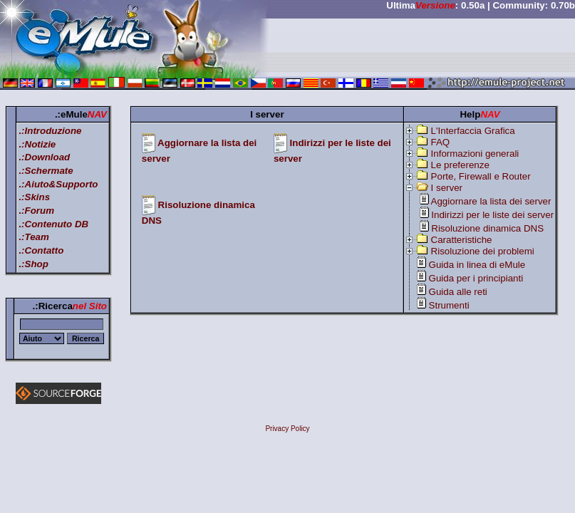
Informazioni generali (475, 153)
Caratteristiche (461, 239)
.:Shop (33, 264)
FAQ (440, 142)
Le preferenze (460, 165)
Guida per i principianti (476, 278)
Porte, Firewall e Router (481, 176)
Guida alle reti (458, 291)
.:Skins (34, 197)
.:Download (44, 157)
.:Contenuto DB (53, 224)
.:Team (33, 237)
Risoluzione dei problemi (482, 251)
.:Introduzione (50, 130)
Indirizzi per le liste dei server (492, 214)
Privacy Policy (287, 428)
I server (446, 187)
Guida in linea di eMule (477, 264)
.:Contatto (41, 250)
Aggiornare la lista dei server (491, 201)
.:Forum (36, 210)
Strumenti (449, 305)
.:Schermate (46, 170)
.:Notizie (37, 144)
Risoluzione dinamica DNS (487, 228)
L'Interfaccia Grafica (473, 130)
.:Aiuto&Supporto (58, 184)
